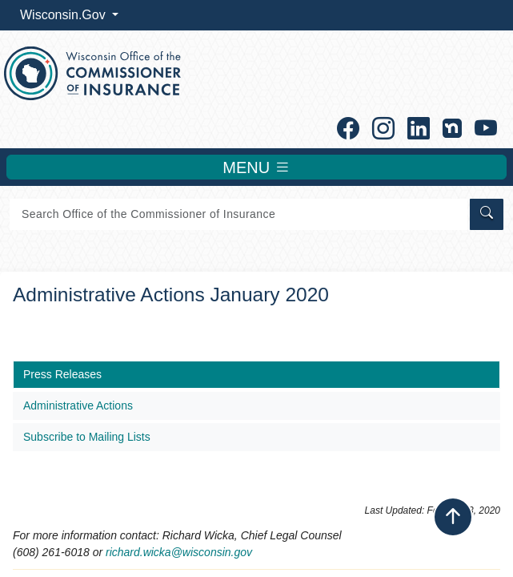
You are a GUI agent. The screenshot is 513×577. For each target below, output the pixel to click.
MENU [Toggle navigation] (256, 167)
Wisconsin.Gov (64, 15)
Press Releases (62, 374)
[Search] (238, 214)
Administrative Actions (78, 405)
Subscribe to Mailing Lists (86, 436)
